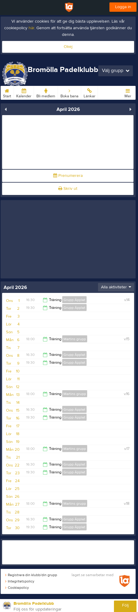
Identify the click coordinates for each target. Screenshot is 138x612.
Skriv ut (67, 188)
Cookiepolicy (17, 587)
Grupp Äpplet (74, 299)
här (31, 28)
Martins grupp (74, 339)
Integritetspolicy (19, 581)
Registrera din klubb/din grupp (31, 575)
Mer (127, 92)
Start (7, 92)
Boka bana (69, 92)
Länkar (89, 92)
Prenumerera (68, 175)
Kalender (23, 92)
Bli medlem (45, 92)
